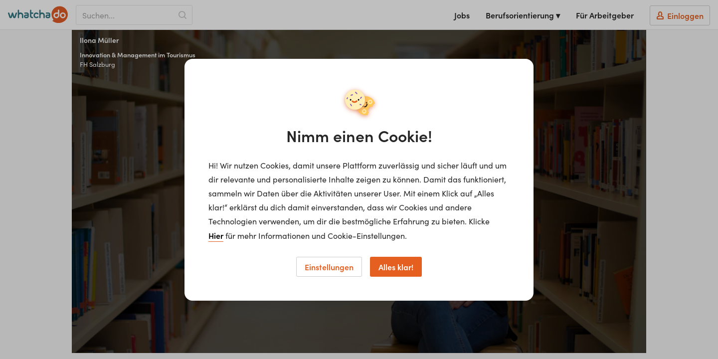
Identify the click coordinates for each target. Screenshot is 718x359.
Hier (215, 235)
